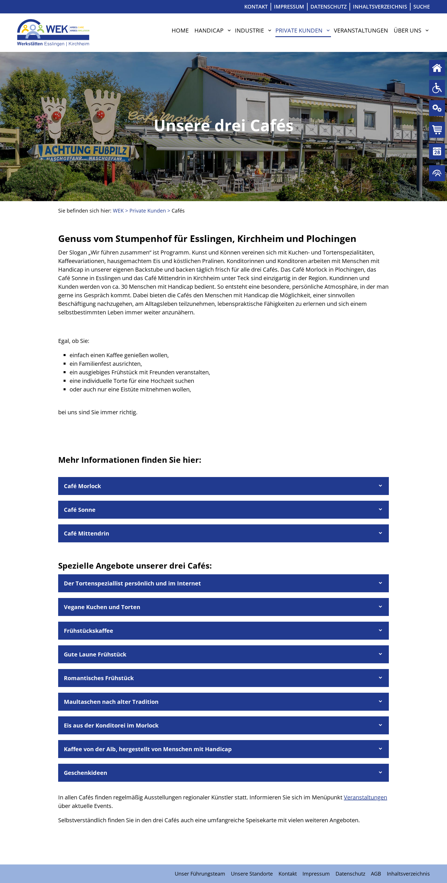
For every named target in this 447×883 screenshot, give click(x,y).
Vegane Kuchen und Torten (102, 607)
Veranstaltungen (361, 30)
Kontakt (256, 6)
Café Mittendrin (86, 533)
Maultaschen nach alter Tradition (111, 701)
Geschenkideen (85, 772)
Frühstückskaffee (88, 630)
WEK (118, 210)
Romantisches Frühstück (99, 678)
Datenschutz (328, 6)
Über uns (407, 30)
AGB (376, 873)
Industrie (249, 30)
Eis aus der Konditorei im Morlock (111, 725)
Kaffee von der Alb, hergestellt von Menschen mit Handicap (148, 749)
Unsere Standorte (252, 873)
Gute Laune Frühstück (95, 654)
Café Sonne (80, 509)
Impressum (289, 6)
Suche (421, 6)
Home (180, 30)
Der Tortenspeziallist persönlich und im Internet (132, 583)
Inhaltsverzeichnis (380, 6)
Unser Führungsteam (200, 873)
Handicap (209, 30)
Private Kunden (437, 130)
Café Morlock (82, 486)
